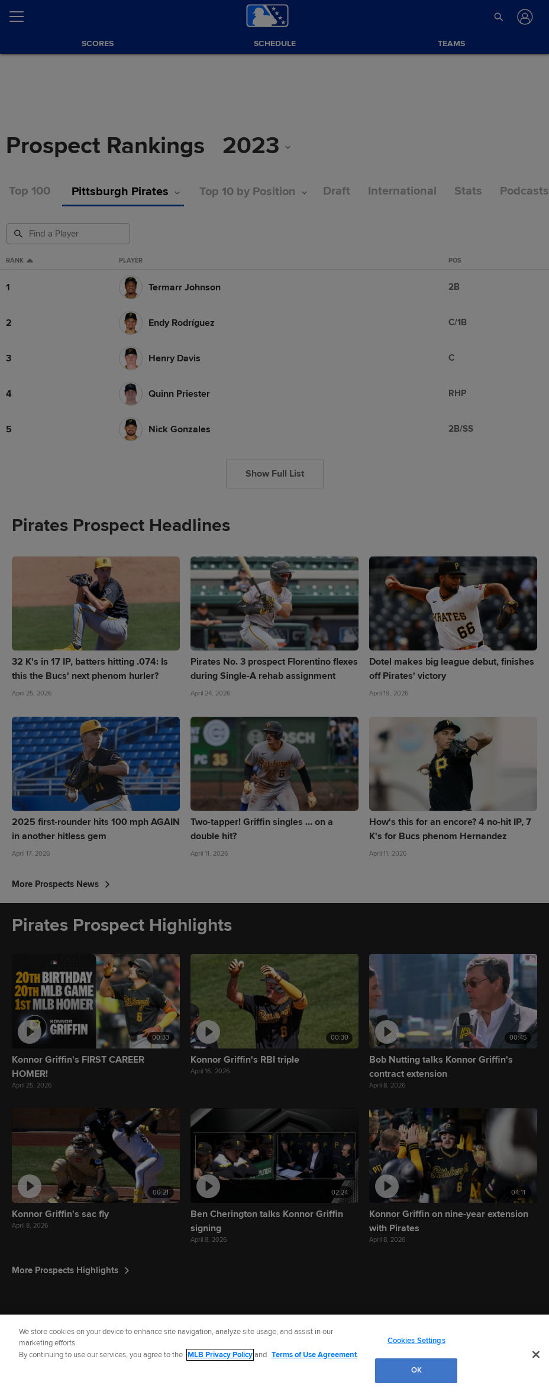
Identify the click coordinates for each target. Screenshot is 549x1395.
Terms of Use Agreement (314, 1355)
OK (416, 1370)
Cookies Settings (416, 1340)
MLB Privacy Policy (220, 1355)
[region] (274, 1355)
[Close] (536, 1354)
